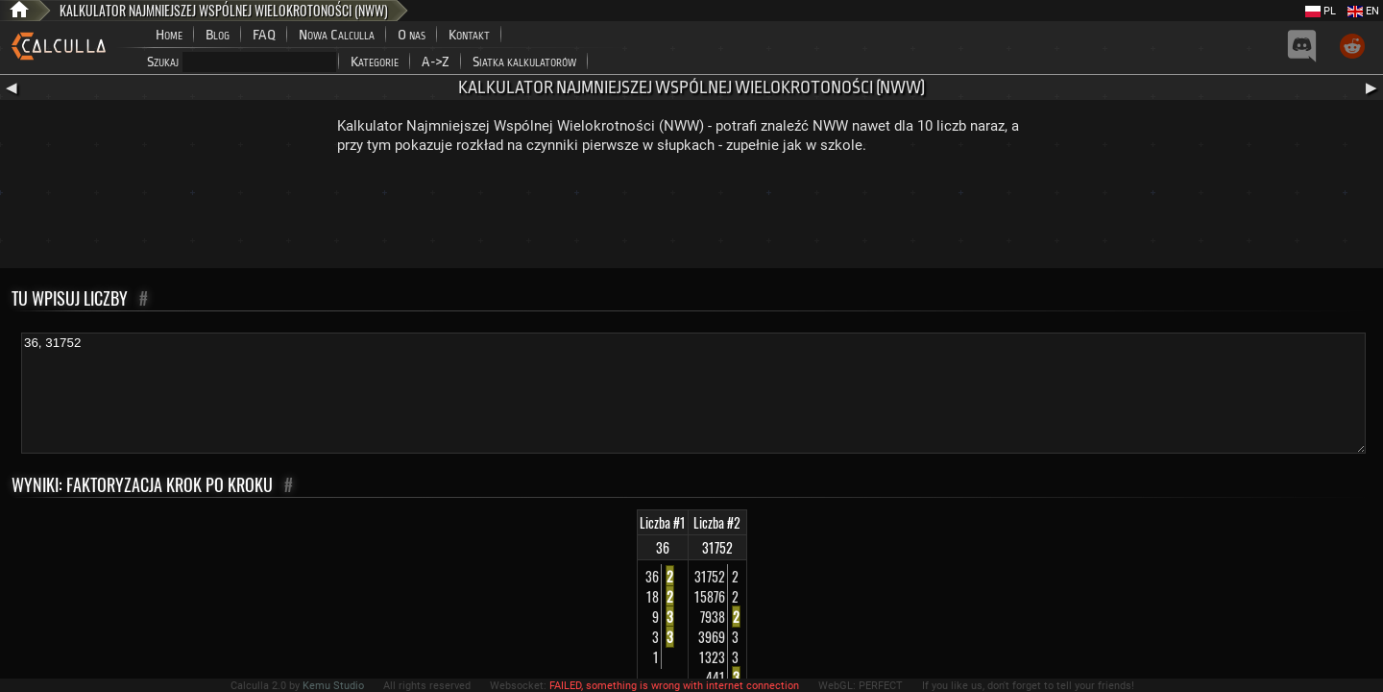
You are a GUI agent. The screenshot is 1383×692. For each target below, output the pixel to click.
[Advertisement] (691, 215)
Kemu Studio (333, 686)
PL (1320, 11)
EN (1363, 11)
